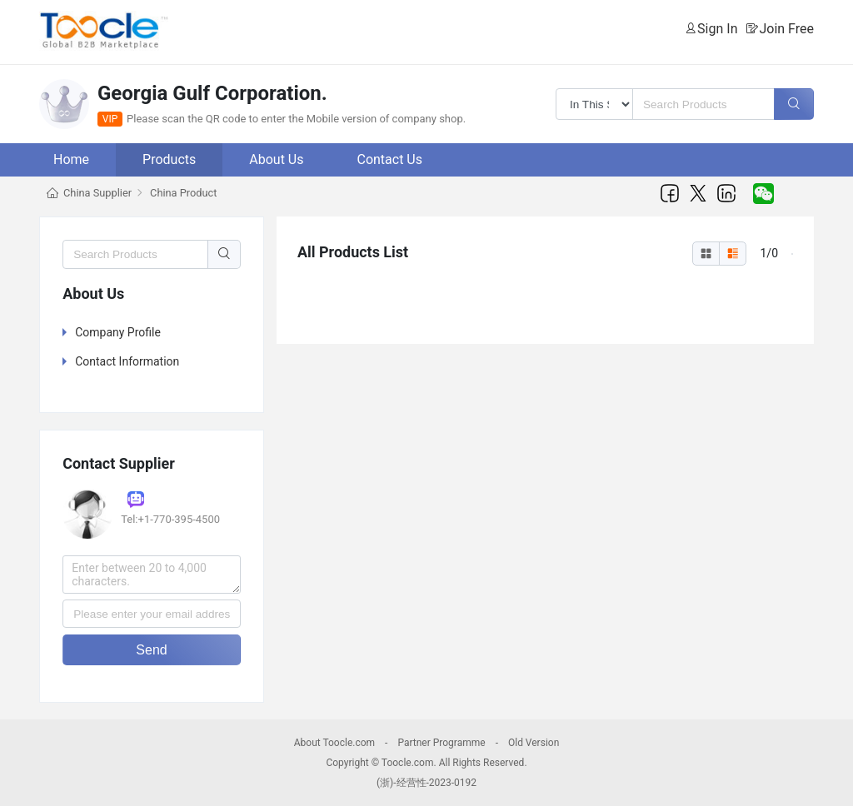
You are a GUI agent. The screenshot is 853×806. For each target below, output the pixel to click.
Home (71, 159)
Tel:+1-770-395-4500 (170, 519)
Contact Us (389, 159)
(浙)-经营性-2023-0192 (426, 783)
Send (151, 650)
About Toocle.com (334, 743)
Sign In (717, 29)
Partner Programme (441, 743)
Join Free (786, 29)
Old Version (533, 743)
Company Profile (118, 332)
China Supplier (97, 193)
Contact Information (127, 361)
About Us (276, 159)
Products (169, 159)
